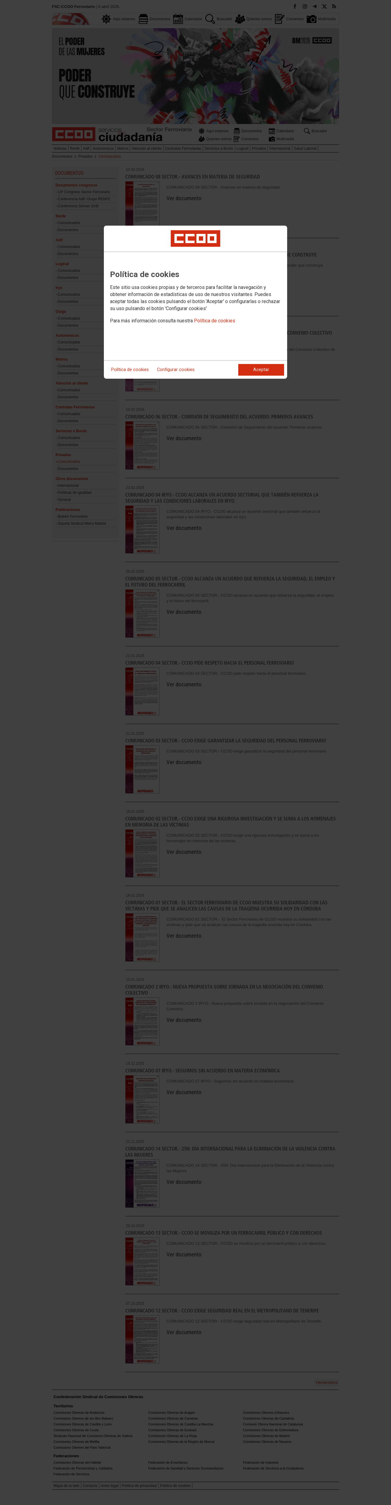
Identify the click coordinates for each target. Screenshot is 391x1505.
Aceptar (261, 369)
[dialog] (195, 302)
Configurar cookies (176, 369)
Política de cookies (214, 321)
